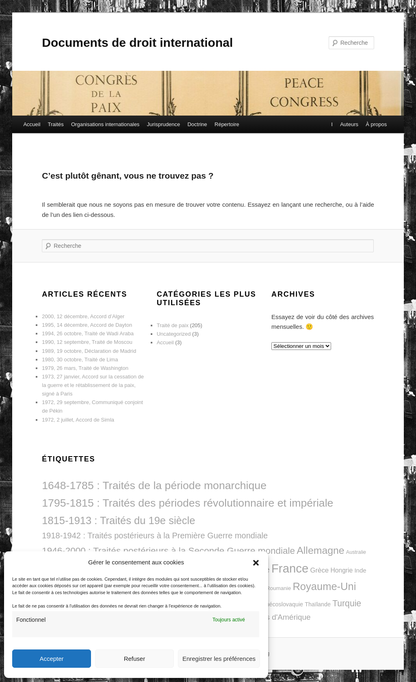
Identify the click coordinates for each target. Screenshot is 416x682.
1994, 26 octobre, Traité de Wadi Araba (88, 333)
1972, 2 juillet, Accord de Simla (78, 420)
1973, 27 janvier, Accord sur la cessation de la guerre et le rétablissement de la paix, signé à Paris (93, 385)
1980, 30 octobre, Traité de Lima (80, 359)
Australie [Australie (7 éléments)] (356, 552)
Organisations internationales (105, 124)
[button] (256, 563)
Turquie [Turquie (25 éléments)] (346, 603)
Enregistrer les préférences (219, 658)
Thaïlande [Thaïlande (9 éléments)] (318, 604)
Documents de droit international (137, 42)
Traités (56, 124)
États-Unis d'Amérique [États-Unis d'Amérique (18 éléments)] (272, 617)
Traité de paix (172, 325)
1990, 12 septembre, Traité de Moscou (87, 342)
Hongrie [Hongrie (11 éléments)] (341, 570)
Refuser (134, 658)
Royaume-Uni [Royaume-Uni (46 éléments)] (324, 586)
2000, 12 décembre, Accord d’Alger (83, 316)
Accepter (51, 658)
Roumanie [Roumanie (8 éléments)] (278, 588)
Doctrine (197, 124)
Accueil (31, 124)
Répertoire (226, 124)
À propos (375, 124)
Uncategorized (174, 334)
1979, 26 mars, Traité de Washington (85, 368)
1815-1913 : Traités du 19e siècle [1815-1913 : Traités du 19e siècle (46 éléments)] (118, 520)
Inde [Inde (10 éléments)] (360, 570)
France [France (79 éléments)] (289, 568)
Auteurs (349, 124)
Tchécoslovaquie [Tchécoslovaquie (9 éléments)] (281, 604)
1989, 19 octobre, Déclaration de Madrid (89, 351)
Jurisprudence (163, 124)
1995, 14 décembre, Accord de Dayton (87, 325)
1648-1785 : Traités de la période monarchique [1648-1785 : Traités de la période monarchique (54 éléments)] (154, 485)
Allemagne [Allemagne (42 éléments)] (320, 550)
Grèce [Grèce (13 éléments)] (319, 570)
